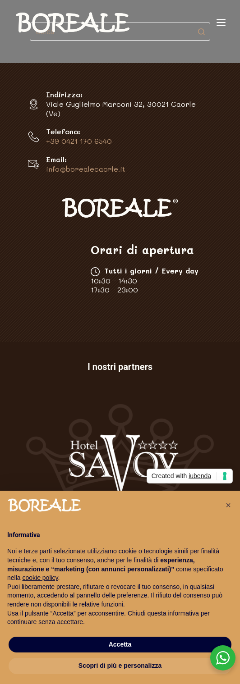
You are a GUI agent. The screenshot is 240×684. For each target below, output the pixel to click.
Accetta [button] (120, 644)
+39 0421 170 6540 (79, 141)
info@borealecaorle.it (85, 168)
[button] (228, 505)
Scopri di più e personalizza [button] (120, 665)
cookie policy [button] (40, 577)
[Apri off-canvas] (221, 22)
